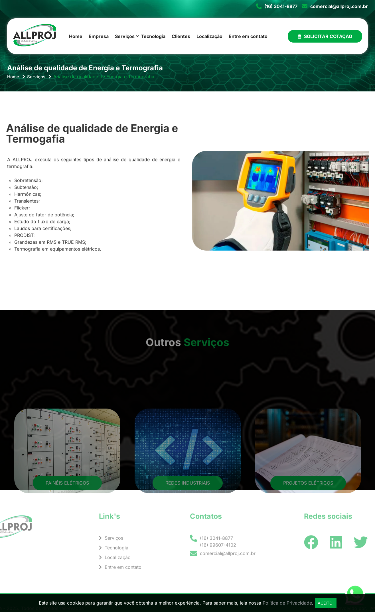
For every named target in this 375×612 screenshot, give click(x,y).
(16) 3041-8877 (280, 6)
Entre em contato (248, 36)
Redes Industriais (187, 510)
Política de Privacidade (287, 603)
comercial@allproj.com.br (339, 6)
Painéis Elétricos (67, 510)
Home (75, 36)
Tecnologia (153, 36)
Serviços (125, 36)
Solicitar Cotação (325, 36)
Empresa (99, 36)
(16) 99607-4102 (218, 549)
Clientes (181, 36)
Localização (209, 36)
